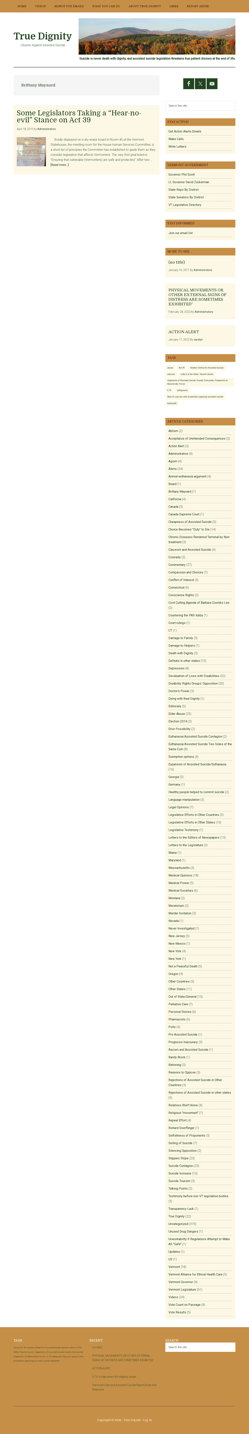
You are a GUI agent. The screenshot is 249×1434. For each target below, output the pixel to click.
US (170, 1259)
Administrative (178, 454)
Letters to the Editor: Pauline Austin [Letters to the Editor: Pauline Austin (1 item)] (197, 374)
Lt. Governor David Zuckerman (188, 182)
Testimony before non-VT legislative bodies (198, 1196)
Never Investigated (181, 928)
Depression (176, 668)
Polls (172, 1027)
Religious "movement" (183, 1113)
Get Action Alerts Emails (184, 131)
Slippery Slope (178, 1158)
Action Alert (176, 446)
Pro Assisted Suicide (182, 1034)
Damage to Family (180, 638)
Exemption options (181, 757)
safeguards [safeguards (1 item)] (182, 390)
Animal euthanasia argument (187, 476)
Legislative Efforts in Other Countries (193, 815)
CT (170, 630)
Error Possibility (179, 729)
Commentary (177, 565)
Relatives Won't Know (183, 1105)
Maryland (174, 860)
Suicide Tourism (179, 1181)
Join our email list (180, 233)
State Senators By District (186, 197)
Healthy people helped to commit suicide (196, 792)
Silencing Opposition (182, 1151)
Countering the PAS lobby (185, 615)
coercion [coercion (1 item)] (171, 374)
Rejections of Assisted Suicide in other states (199, 1092)
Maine (172, 853)
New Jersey (176, 936)
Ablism (173, 431)
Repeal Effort (177, 1120)
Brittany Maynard (179, 491)
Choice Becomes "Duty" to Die (189, 529)
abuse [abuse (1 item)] (170, 368)
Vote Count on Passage (184, 1305)
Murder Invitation (179, 913)
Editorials (174, 706)
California (174, 499)
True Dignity (43, 36)
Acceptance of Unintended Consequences (196, 438)
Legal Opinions (178, 807)
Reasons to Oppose (182, 1072)
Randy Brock (176, 1057)
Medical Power (178, 883)
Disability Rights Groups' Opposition (193, 683)
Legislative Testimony (183, 830)
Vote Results (177, 1312)
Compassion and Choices (185, 572)
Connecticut (176, 587)
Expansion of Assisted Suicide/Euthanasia (197, 764)
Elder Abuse (176, 714)
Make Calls (176, 139)
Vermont (174, 1267)
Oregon (173, 974)
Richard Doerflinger (181, 1128)
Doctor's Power (178, 691)
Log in (147, 1420)
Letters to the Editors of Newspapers (193, 837)
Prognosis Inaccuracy (183, 1042)
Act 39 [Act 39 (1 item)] (182, 368)
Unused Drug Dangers (183, 1231)
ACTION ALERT (183, 332)
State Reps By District (183, 190)
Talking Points (178, 1188)
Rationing (174, 1065)
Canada (173, 507)
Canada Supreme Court (183, 514)
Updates (174, 1252)
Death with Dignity (180, 653)
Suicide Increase (179, 1173)
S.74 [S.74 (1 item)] (169, 390)
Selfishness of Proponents (186, 1135)
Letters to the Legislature (185, 845)
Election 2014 (177, 721)
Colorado (174, 557)
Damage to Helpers (181, 645)
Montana (174, 898)
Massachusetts (179, 868)
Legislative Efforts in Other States (191, 822)
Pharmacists (177, 1019)
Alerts (172, 469)
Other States (177, 989)
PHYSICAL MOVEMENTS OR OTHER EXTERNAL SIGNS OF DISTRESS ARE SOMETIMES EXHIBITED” (197, 297)
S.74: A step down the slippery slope (114, 1376)
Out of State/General (182, 996)
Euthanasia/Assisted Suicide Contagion (195, 736)
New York (174, 951)
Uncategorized (178, 1224)
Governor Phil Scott (181, 174)
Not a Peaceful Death (182, 966)
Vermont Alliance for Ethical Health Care (195, 1274)
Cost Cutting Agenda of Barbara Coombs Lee (198, 603)
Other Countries (179, 981)
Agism (172, 461)
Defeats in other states (184, 661)
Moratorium (176, 906)
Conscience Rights (181, 595)
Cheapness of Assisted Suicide (190, 522)
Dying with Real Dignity (184, 698)
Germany (174, 784)
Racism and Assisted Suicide (188, 1050)
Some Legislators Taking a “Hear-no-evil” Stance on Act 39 (79, 116)
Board (172, 484)
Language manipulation (184, 800)
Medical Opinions (180, 875)
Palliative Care (178, 1004)
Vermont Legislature (182, 1289)
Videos (173, 1297)
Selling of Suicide (180, 1143)
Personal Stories (179, 1012)
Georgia (173, 777)
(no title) (176, 262)
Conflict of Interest (181, 580)
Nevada (173, 921)
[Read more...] (60, 165)
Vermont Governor (180, 1282)
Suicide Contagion (180, 1166)
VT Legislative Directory (184, 205)
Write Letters (177, 146)
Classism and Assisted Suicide (189, 549)
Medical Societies (180, 890)
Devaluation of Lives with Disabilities (193, 676)
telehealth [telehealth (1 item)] (172, 403)
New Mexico (177, 943)
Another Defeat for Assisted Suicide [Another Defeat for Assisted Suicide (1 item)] (207, 368)
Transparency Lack (181, 1209)
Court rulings (177, 623)
